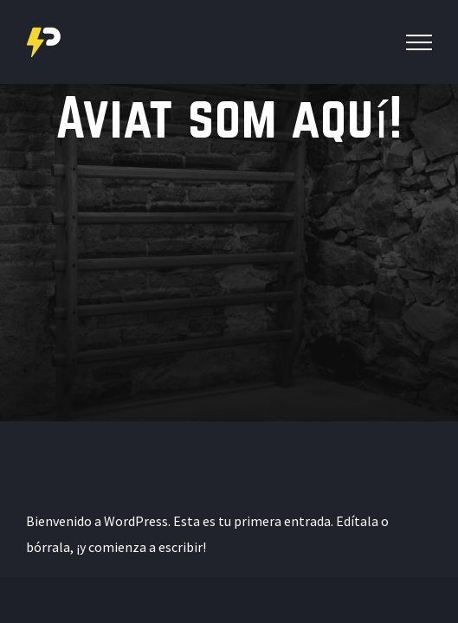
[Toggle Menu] (419, 42)
